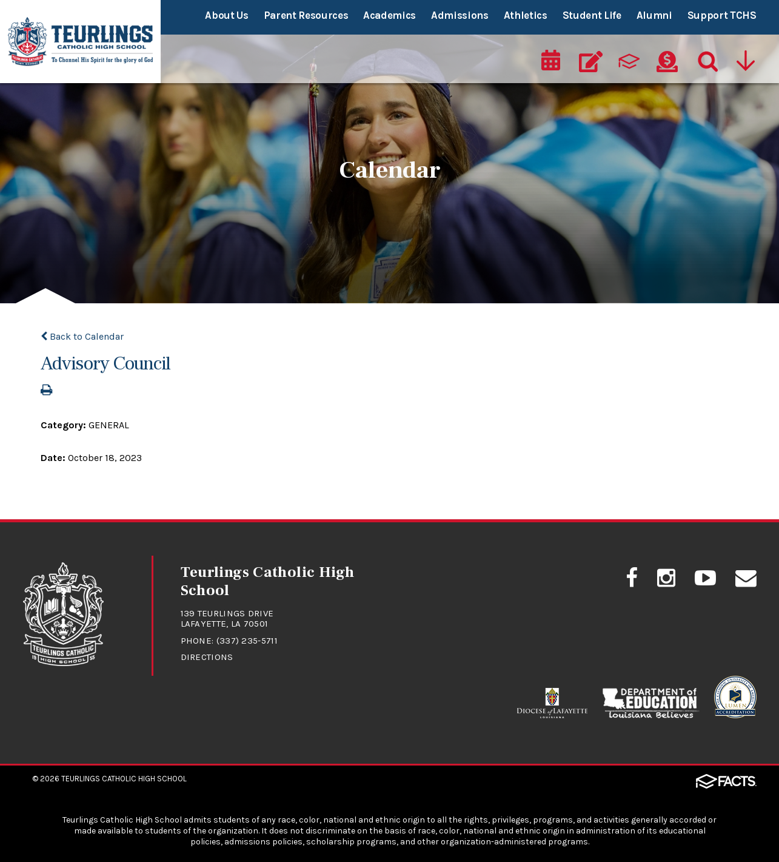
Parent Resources (306, 15)
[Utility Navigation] (745, 58)
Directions (207, 657)
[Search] (705, 58)
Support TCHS (722, 15)
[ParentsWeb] (629, 58)
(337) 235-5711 (247, 640)
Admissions (460, 15)
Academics (389, 15)
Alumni (654, 15)
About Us (226, 15)
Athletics (525, 15)
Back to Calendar (82, 336)
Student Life (592, 15)
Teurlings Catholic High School (124, 778)
